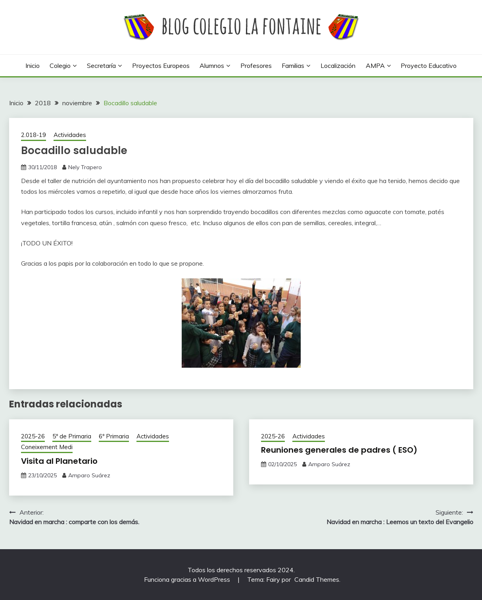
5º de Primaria (71, 436)
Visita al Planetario (59, 461)
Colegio (60, 65)
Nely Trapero (85, 167)
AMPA (375, 65)
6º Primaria (114, 436)
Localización (338, 65)
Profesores (256, 65)
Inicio (32, 65)
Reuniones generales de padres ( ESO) (339, 449)
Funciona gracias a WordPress (188, 579)
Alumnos (212, 65)
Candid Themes (316, 579)
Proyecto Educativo (429, 65)
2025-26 (33, 436)
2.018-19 (33, 135)
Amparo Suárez (89, 475)
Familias (293, 65)
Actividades (70, 135)
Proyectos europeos (161, 65)
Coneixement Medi (47, 447)
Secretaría (101, 65)
